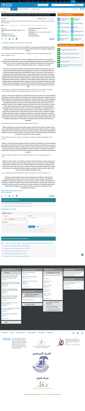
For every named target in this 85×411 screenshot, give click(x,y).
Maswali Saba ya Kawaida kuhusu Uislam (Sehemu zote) (71, 65)
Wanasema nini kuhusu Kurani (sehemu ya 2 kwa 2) (14, 253)
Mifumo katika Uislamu (77, 39)
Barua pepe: (4, 222)
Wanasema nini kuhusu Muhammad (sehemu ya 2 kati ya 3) (16, 245)
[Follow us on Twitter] (78, 332)
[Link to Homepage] (6, 5)
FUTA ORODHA (80, 287)
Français (33, 1)
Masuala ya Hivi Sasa (65, 39)
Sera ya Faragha (41, 332)
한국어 (78, 1)
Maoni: (30, 215)
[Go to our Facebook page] (73, 332)
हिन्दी (69, 1)
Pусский (42, 1)
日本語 (56, 1)
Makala (13, 8)
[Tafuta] (72, 5)
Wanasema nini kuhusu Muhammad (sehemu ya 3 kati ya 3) (16, 248)
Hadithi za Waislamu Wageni (65, 31)
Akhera (76, 27)
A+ (53, 18)
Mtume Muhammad (79, 35)
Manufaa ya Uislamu (11, 12)
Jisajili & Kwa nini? (43, 5)
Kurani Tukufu (64, 35)
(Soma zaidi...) (4, 279)
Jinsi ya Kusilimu (78, 23)
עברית (82, 1)
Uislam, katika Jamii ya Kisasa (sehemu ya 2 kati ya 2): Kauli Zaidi (17, 206)
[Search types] (79, 5)
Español (28, 1)
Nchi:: (6, 219)
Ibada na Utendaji (65, 27)
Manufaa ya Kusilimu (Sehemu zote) (70, 57)
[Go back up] (82, 254)
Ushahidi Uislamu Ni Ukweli (65, 19)
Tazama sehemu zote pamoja (8, 209)
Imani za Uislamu (65, 23)
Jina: (6, 216)
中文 (52, 1)
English (19, 1)
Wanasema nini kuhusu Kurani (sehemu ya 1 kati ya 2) (15, 251)
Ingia (35, 5)
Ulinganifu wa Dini (78, 31)
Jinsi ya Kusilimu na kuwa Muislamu (70, 53)
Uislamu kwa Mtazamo (24, 8)
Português (47, 1)
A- (49, 18)
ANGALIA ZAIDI (5, 318)
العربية (24, 1)
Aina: (2, 25)
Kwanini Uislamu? (65, 61)
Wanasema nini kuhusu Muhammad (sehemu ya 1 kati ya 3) (16, 256)
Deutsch (37, 1)
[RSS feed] (82, 332)
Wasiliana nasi (75, 8)
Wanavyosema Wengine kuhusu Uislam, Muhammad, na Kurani (28, 12)
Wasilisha (31, 226)
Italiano (60, 1)
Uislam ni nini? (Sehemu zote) (68, 49)
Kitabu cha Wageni (36, 8)
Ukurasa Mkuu (6, 8)
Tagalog (65, 1)
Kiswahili (73, 1)
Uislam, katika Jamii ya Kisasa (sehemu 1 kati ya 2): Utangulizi (12, 191)
